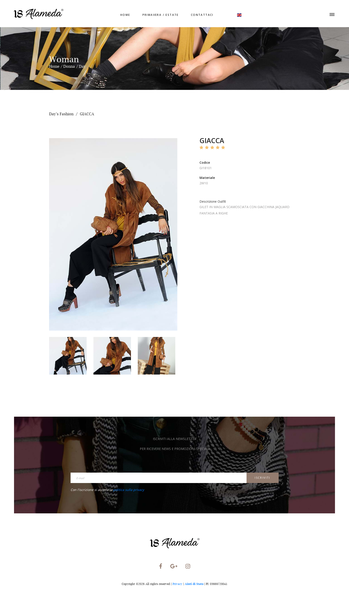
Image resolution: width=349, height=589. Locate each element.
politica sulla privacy (128, 490)
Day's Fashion (61, 114)
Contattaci (202, 15)
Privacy (177, 584)
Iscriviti (262, 478)
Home (54, 66)
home (125, 15)
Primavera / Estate (160, 15)
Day (82, 66)
